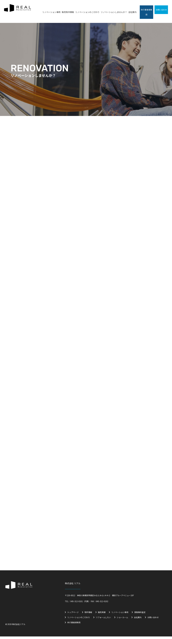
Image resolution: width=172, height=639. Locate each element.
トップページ (73, 614)
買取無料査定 (140, 614)
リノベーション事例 (51, 12)
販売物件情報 (68, 12)
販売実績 (101, 614)
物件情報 (88, 614)
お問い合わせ (153, 620)
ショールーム (122, 620)
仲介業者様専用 (73, 625)
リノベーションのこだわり (87, 12)
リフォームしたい (103, 620)
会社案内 (132, 12)
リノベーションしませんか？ (114, 12)
